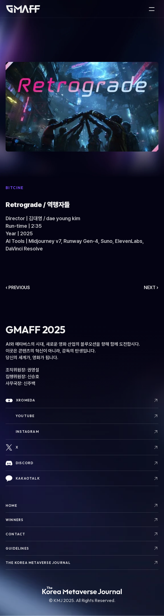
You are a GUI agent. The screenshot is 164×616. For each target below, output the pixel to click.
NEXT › (151, 287)
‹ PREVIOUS (18, 287)
